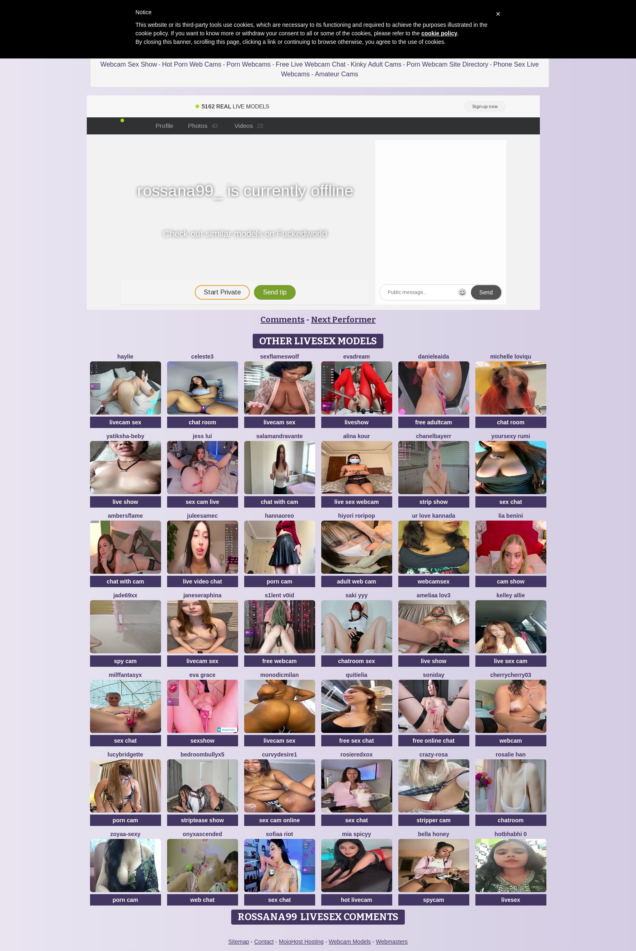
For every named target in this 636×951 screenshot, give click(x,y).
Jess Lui (202, 436)
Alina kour (356, 436)
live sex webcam (356, 502)
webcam (510, 740)
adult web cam (356, 581)
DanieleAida (433, 356)
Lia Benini (510, 515)
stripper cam (434, 820)
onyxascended (202, 834)
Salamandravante (279, 436)
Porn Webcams (248, 64)
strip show (433, 502)
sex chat (510, 502)
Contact (264, 941)
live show (125, 502)
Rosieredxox (356, 754)
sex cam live (202, 502)
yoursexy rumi (510, 436)
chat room (202, 422)
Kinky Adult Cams (375, 64)
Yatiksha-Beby (125, 436)
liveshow (356, 422)
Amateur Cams (336, 74)
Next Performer (343, 319)
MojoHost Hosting (301, 941)
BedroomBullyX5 (202, 754)
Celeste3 (202, 356)
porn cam (279, 581)
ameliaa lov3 (433, 595)
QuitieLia (356, 675)
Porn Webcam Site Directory (447, 64)
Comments (282, 319)
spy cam (125, 661)
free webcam (279, 661)
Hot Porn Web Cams (191, 64)
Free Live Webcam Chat (311, 64)
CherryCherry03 (510, 675)
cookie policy (439, 33)
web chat (202, 900)
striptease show (202, 820)
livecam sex (126, 422)
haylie (125, 356)
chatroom (511, 820)
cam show (510, 581)
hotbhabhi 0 (510, 834)
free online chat (433, 740)
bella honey (433, 834)
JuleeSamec (202, 515)
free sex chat (356, 740)
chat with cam (280, 502)
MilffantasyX (125, 675)
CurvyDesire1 (279, 754)
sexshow (202, 740)
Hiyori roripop (356, 515)
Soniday (434, 675)
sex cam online (279, 820)
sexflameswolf (279, 356)
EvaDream (356, 356)
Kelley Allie (510, 595)
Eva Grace (202, 675)
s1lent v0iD (279, 595)
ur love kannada (434, 515)
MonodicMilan (279, 675)
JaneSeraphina (202, 595)
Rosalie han (511, 754)
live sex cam (511, 661)
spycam (433, 900)
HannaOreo (279, 515)
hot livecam (356, 900)
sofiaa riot (279, 834)
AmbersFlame (125, 515)
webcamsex (434, 581)
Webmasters (392, 941)
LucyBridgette (125, 754)
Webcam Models (350, 941)
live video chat (202, 581)
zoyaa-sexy (125, 834)
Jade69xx (125, 595)
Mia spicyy (356, 834)
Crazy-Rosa (433, 754)
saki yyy (357, 595)
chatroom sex (356, 661)
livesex (510, 900)
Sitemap (238, 941)
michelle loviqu (510, 356)
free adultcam (433, 422)
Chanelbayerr (433, 436)
